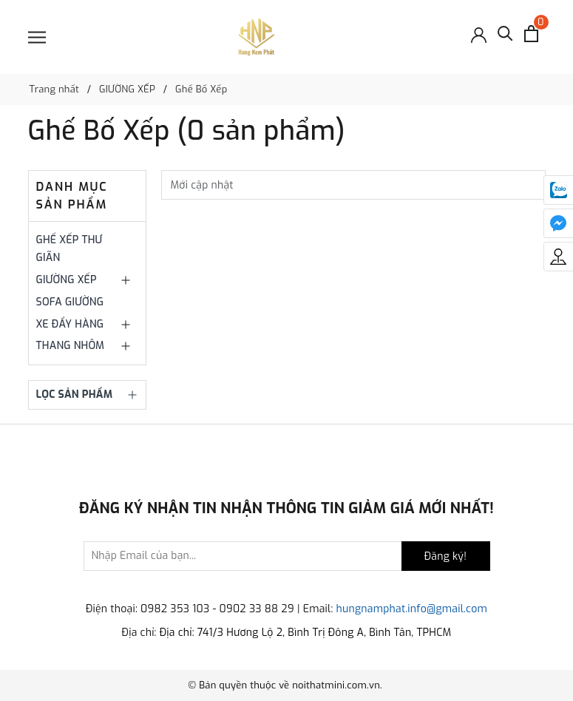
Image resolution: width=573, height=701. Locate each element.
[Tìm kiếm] (505, 37)
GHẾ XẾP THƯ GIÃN (69, 249)
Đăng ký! (445, 556)
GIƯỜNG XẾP (66, 280)
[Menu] (37, 37)
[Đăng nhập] (478, 33)
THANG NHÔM (70, 346)
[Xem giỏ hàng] (531, 33)
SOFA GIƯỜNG (70, 302)
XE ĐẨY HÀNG (70, 324)
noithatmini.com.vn (336, 685)
